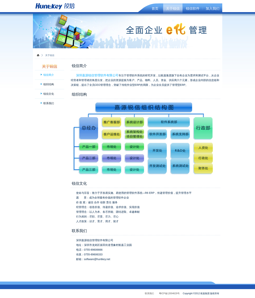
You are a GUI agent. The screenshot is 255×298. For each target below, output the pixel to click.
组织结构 (48, 84)
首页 (155, 8)
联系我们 (48, 103)
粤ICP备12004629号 (169, 293)
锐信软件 (193, 8)
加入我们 (212, 8)
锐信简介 (48, 74)
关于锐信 (173, 8)
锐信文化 (48, 93)
